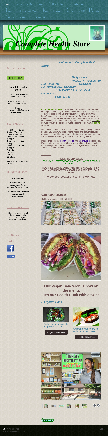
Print (7, 429)
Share (10, 256)
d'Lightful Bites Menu (56, 332)
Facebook (11, 241)
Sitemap (15, 429)
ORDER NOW (15, 78)
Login (102, 429)
